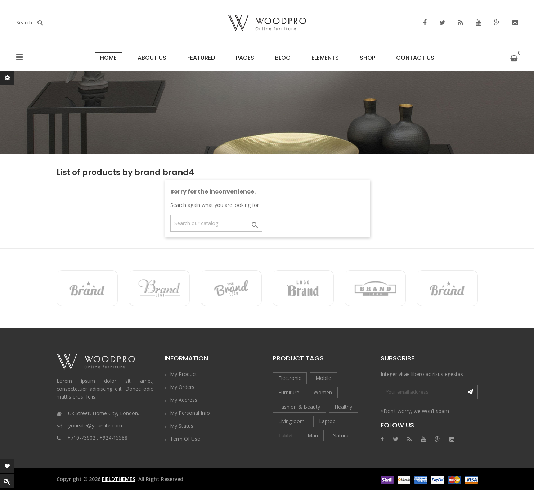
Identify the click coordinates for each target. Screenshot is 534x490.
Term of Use (185, 438)
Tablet (285, 435)
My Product (183, 374)
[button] (19, 57)
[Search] (216, 223)
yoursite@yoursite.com (95, 425)
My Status (181, 425)
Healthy (343, 406)
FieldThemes (118, 479)
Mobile (323, 378)
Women (323, 392)
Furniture (288, 392)
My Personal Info (190, 412)
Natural (341, 435)
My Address (183, 399)
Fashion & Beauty (299, 406)
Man (313, 435)
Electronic (289, 378)
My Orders (182, 387)
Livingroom (291, 421)
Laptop (327, 421)
